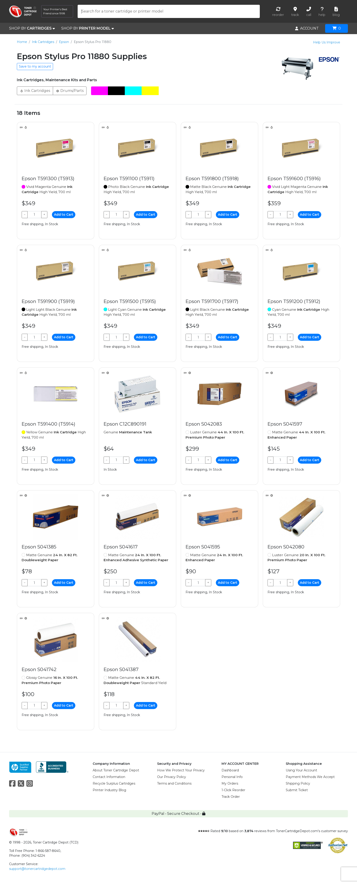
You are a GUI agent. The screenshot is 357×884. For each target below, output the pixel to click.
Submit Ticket (297, 790)
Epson (64, 42)
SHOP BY (32, 28)
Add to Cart (63, 214)
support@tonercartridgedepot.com (37, 869)
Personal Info (232, 777)
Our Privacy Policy (171, 777)
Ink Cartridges (43, 42)
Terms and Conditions (174, 783)
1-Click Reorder (233, 790)
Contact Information (109, 777)
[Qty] (34, 214)
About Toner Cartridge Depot (116, 770)
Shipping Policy (298, 783)
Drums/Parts (70, 90)
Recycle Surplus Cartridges (114, 783)
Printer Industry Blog (109, 790)
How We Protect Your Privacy (181, 770)
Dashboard (230, 770)
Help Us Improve (326, 42)
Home (22, 42)
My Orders (230, 783)
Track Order (231, 797)
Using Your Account (301, 770)
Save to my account (35, 66)
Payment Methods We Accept (310, 777)
